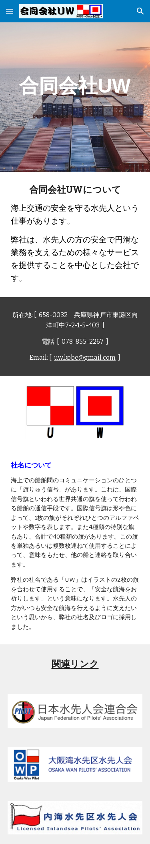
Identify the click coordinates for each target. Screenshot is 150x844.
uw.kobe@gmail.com (85, 357)
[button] (9, 11)
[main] (75, 86)
